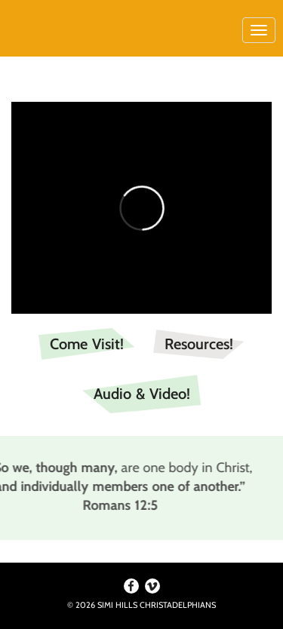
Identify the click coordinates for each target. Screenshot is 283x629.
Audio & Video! (142, 394)
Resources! (199, 344)
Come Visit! (87, 344)
